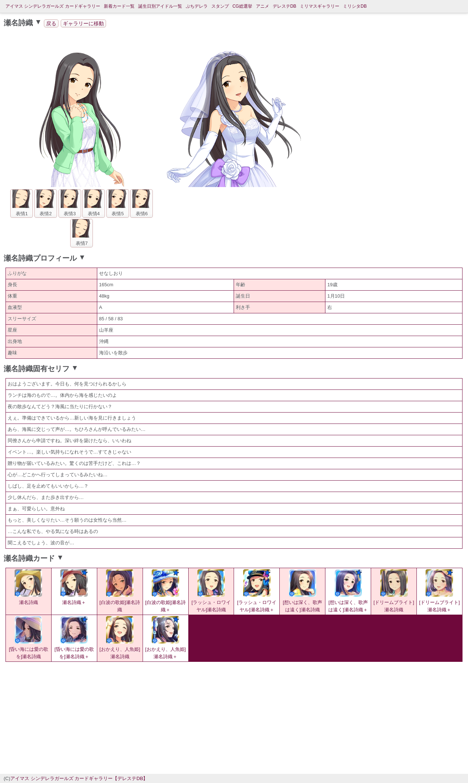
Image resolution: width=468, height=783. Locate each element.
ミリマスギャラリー (319, 6)
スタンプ (220, 6)
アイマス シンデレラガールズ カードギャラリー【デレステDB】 (79, 778)
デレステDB (285, 6)
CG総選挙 (242, 6)
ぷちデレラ (197, 6)
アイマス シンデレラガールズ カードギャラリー (52, 6)
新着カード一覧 (119, 6)
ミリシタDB (355, 6)
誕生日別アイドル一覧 (160, 6)
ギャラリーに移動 (83, 23)
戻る (51, 23)
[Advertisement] (171, 716)
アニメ (262, 6)
